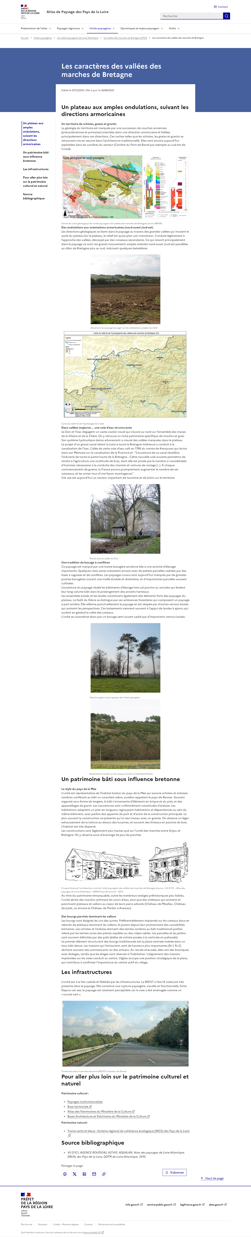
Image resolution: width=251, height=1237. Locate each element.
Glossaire (42, 1224)
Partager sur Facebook (64, 1174)
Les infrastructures (35, 169)
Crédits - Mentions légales (66, 1224)
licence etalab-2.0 (92, 1232)
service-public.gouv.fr (160, 1205)
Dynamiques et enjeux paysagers (140, 28)
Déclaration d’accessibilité (111, 1224)
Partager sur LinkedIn (84, 1174)
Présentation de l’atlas (34, 28)
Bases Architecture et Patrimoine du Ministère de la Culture (106, 1116)
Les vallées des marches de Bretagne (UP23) (125, 37)
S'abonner (174, 1172)
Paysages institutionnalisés (85, 1102)
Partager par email (94, 1174)
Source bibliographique (34, 196)
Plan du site (26, 1224)
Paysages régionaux (68, 28)
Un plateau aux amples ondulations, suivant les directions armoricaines (33, 133)
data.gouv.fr (216, 1205)
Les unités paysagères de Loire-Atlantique (77, 37)
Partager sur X (74, 1174)
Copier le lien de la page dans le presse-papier (103, 1174)
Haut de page (214, 1178)
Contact (223, 7)
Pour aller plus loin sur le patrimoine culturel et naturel (35, 181)
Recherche (226, 16)
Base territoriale (77, 1106)
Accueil (24, 37)
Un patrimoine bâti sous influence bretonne (36, 156)
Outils (172, 28)
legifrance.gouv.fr (190, 1205)
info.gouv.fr (132, 1205)
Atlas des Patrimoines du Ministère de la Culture (99, 1111)
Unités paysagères (100, 28)
